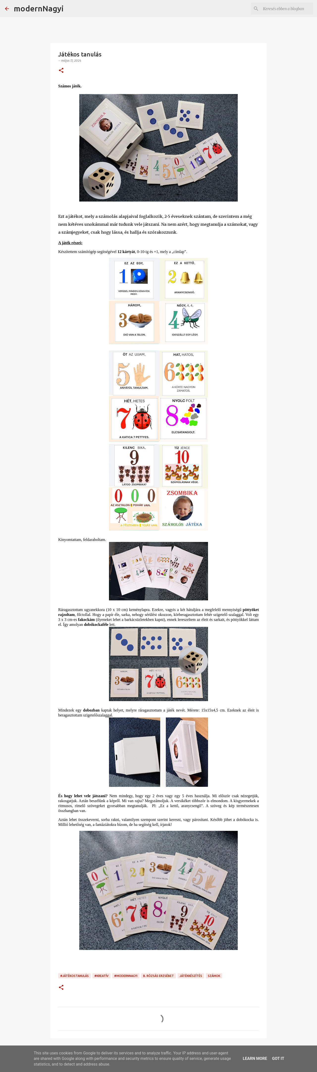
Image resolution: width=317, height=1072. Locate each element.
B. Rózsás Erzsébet (158, 975)
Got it (278, 1058)
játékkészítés (191, 975)
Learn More (255, 1058)
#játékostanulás (74, 975)
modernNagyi (39, 8)
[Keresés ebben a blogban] (287, 9)
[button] (61, 70)
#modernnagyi (125, 975)
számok (214, 975)
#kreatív (101, 975)
